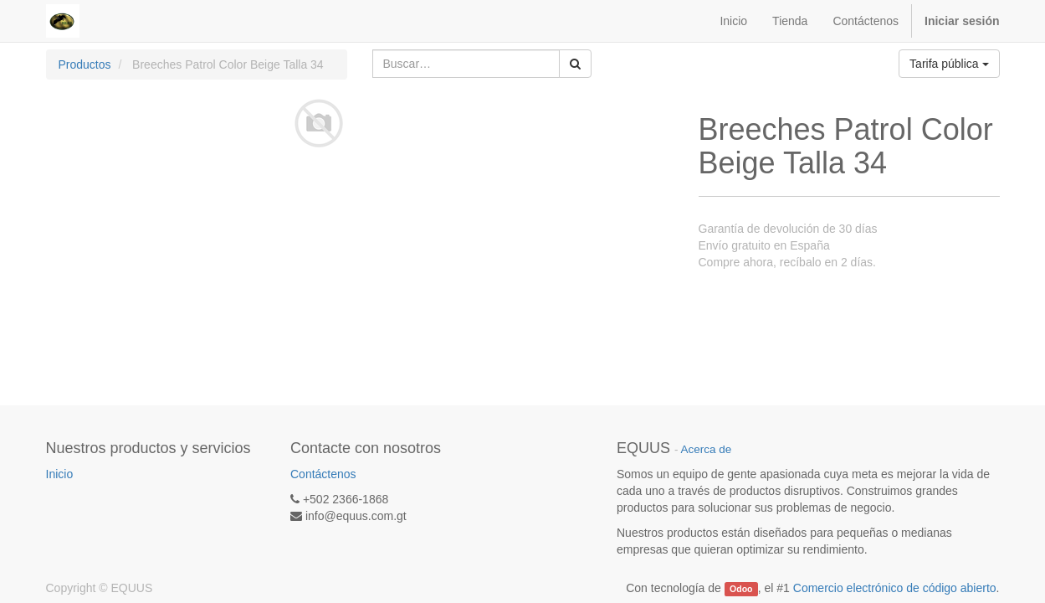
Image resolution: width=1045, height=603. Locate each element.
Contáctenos (323, 474)
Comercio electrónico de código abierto (894, 588)
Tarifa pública (948, 63)
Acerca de (706, 449)
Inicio (60, 474)
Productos (85, 64)
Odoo (741, 589)
